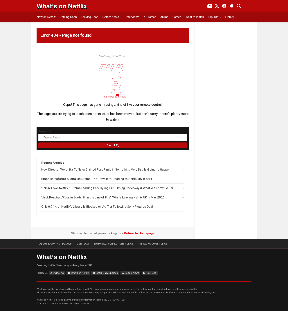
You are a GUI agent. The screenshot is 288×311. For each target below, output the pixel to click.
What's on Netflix (78, 273)
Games (176, 17)
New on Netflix (46, 17)
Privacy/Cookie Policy (153, 243)
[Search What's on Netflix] (239, 6)
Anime (164, 17)
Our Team (83, 243)
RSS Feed (149, 273)
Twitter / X (57, 273)
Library (229, 17)
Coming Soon (68, 17)
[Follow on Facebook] (224, 6)
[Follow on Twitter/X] (217, 6)
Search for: (45, 131)
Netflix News (110, 17)
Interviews (132, 17)
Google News (130, 273)
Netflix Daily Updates (105, 273)
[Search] (112, 145)
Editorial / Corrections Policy (113, 243)
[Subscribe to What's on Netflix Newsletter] (231, 6)
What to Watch (195, 17)
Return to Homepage (139, 233)
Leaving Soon (89, 17)
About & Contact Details (55, 243)
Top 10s (213, 17)
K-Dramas (149, 17)
